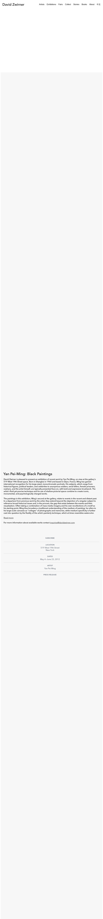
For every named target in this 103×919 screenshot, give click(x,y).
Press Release (50, 575)
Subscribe (50, 538)
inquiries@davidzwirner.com (62, 523)
